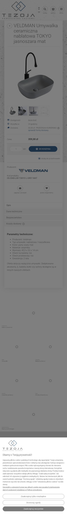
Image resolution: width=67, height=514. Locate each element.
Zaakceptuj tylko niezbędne (33, 496)
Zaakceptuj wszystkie (33, 509)
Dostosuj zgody (33, 503)
